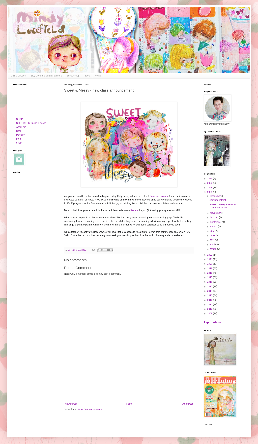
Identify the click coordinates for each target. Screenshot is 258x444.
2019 (210, 268)
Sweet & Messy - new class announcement (223, 206)
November (215, 213)
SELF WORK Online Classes (31, 123)
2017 (210, 277)
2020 (210, 263)
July (212, 231)
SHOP (19, 119)
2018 (210, 272)
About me (21, 127)
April (212, 244)
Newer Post (71, 403)
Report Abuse (212, 322)
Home (98, 75)
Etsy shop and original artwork (46, 75)
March (213, 249)
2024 (210, 187)
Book (87, 75)
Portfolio (20, 134)
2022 (210, 254)
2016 (210, 281)
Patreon (134, 210)
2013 (210, 295)
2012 (210, 300)
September (216, 222)
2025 (210, 183)
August (214, 226)
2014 (210, 291)
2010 (210, 309)
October (214, 217)
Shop (19, 142)
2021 (210, 259)
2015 (210, 286)
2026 (210, 178)
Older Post (187, 403)
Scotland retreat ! (218, 200)
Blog (18, 138)
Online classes (18, 75)
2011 (210, 304)
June (213, 235)
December (215, 196)
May (212, 240)
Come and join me (159, 196)
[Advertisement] (129, 374)
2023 (210, 192)
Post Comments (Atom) (90, 409)
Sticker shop (73, 75)
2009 (210, 313)
